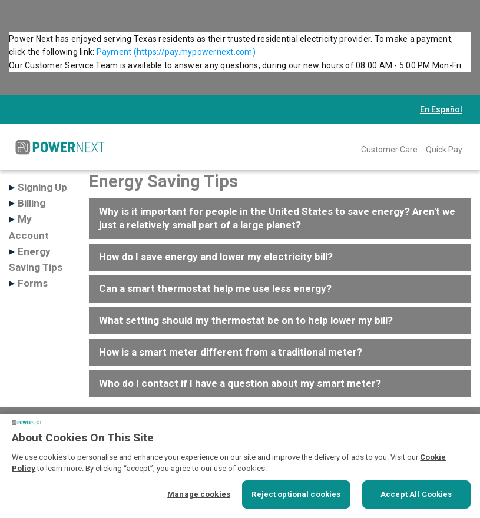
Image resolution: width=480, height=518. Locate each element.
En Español (441, 109)
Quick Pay (444, 149)
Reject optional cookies (295, 494)
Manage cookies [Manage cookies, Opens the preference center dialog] (198, 494)
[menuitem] (389, 149)
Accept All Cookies (416, 494)
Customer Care (389, 149)
